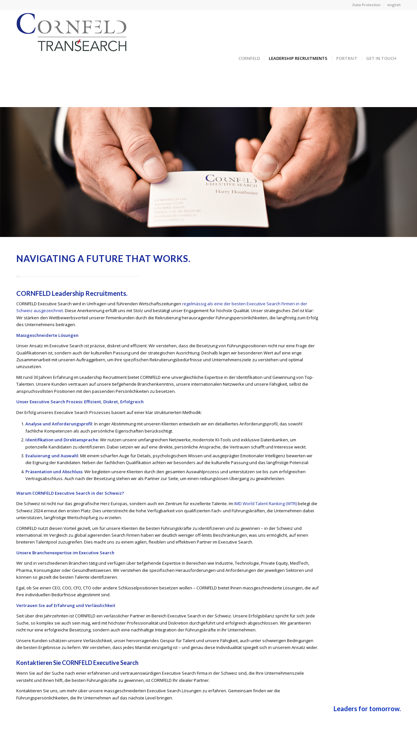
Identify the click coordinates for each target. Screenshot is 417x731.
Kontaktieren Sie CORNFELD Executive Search (77, 662)
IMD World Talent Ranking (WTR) (265, 503)
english (394, 4)
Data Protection (366, 4)
